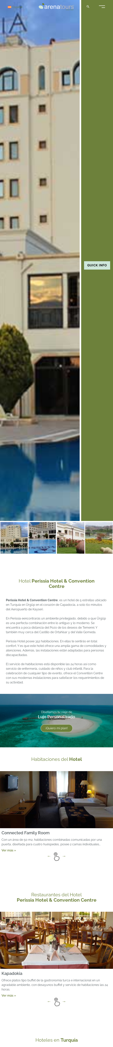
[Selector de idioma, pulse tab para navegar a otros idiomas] (21, 7)
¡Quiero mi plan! (57, 728)
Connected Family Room (26, 832)
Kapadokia (12, 973)
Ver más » (9, 850)
